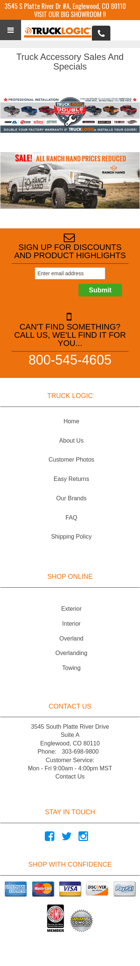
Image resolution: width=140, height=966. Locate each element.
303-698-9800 (80, 751)
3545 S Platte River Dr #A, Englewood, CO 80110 (65, 6)
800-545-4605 (70, 359)
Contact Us (69, 776)
